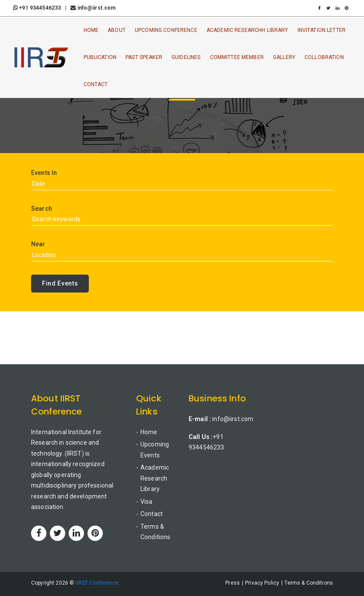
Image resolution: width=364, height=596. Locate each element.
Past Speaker (144, 57)
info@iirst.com (93, 8)
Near (38, 244)
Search (41, 209)
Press (232, 583)
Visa (146, 501)
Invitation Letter (322, 30)
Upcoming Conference (166, 30)
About (117, 30)
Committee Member (237, 57)
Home (91, 30)
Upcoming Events (154, 450)
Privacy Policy (262, 583)
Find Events (60, 283)
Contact (96, 84)
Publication (100, 57)
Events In (44, 173)
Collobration (324, 57)
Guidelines (186, 57)
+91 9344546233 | (41, 8)
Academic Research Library (154, 478)
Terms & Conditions (155, 532)
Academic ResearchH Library (247, 30)
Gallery (284, 57)
